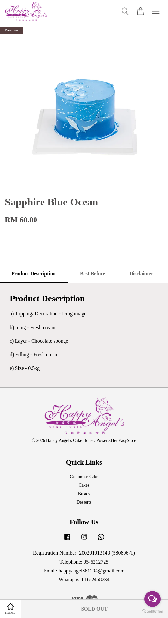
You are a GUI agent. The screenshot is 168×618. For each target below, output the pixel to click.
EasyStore (127, 440)
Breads (84, 493)
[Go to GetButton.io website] (152, 611)
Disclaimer (141, 273)
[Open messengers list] (152, 599)
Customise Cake (84, 476)
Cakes (84, 485)
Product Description (33, 273)
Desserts (83, 502)
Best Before (92, 273)
